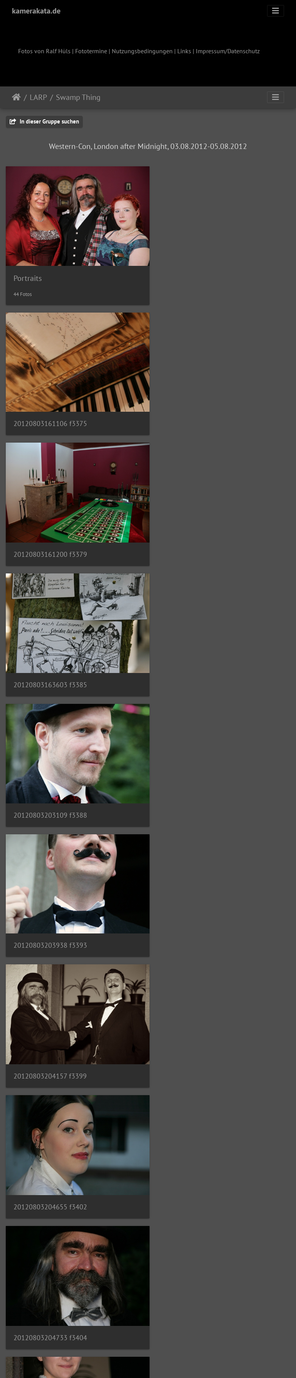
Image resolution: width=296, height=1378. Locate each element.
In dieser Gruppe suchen (44, 121)
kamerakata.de (36, 11)
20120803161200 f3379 (198, 414)
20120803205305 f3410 (198, 915)
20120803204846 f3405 (50, 915)
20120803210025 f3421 (198, 1041)
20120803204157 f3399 (198, 665)
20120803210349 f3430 (198, 1167)
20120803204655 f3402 (50, 790)
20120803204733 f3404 (198, 790)
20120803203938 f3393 (50, 664)
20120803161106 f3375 (50, 413)
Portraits (27, 273)
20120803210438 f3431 (50, 1292)
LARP (38, 97)
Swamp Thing (78, 97)
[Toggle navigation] (275, 11)
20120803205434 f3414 (50, 1040)
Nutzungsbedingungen (142, 51)
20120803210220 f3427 (50, 1166)
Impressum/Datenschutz (228, 51)
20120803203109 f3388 (198, 539)
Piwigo (164, 1362)
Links (184, 51)
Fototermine (91, 51)
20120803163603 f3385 (50, 539)
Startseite (16, 97)
